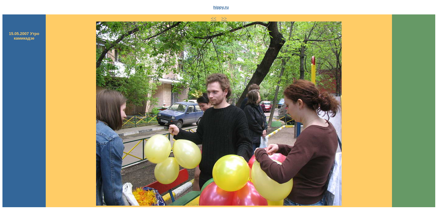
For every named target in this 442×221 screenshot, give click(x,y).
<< (213, 18)
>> (224, 18)
